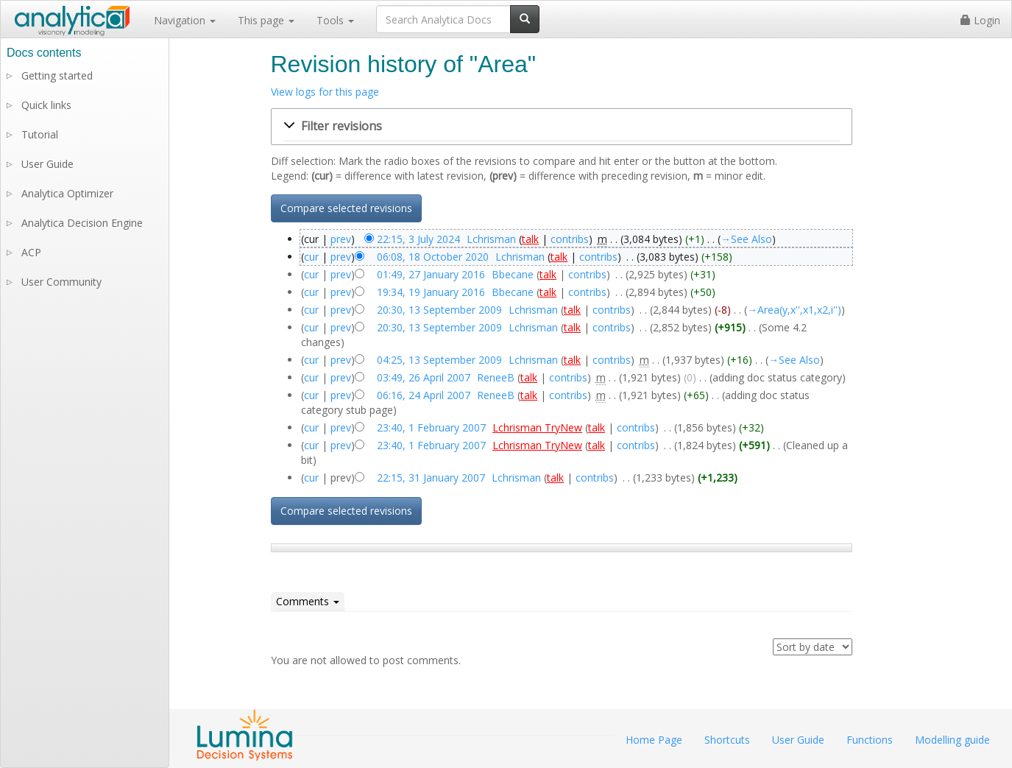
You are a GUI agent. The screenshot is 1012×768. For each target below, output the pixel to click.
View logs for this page (325, 92)
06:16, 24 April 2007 (423, 395)
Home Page (654, 740)
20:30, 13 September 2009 (439, 310)
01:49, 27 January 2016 (431, 274)
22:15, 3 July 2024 (418, 239)
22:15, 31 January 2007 (431, 478)
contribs (570, 239)
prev (340, 239)
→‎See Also (746, 239)
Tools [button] (335, 20)
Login (980, 20)
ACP (31, 252)
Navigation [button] (185, 20)
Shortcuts (727, 740)
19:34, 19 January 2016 (431, 292)
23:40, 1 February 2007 (431, 427)
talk (530, 239)
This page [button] (266, 20)
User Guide (47, 164)
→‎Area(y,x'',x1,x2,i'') (794, 310)
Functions (869, 740)
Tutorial (39, 134)
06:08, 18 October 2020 (433, 257)
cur (311, 257)
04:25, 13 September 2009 (439, 360)
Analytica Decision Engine (82, 223)
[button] (561, 126)
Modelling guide (952, 740)
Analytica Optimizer (67, 193)
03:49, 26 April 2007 (423, 377)
